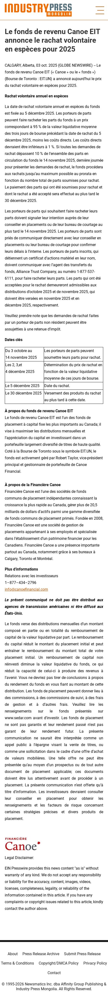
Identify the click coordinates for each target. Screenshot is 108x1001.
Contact (54, 973)
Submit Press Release (82, 954)
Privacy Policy (95, 963)
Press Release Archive (40, 954)
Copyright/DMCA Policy (59, 963)
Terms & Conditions (17, 963)
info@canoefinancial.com (26, 589)
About (13, 954)
